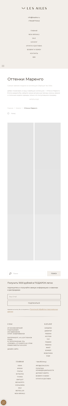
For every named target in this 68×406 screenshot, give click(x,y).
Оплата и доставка (43, 379)
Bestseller (20, 390)
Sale (34, 38)
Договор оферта (42, 373)
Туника (20, 377)
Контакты (34, 53)
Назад (13, 113)
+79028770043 (34, 21)
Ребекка (48, 333)
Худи (48, 356)
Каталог (34, 42)
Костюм (48, 336)
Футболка (20, 374)
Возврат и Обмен (34, 49)
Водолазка (48, 353)
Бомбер (48, 350)
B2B (34, 57)
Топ (48, 339)
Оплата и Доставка (34, 46)
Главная (34, 30)
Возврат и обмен (42, 376)
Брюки (20, 368)
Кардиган (48, 328)
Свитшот (19, 379)
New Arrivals (34, 34)
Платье (20, 371)
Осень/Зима (19, 385)
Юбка (20, 365)
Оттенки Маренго (30, 108)
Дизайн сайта (12, 349)
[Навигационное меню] (3, 66)
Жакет (48, 347)
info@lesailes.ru (34, 17)
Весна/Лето (19, 382)
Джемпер (48, 331)
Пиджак (48, 342)
